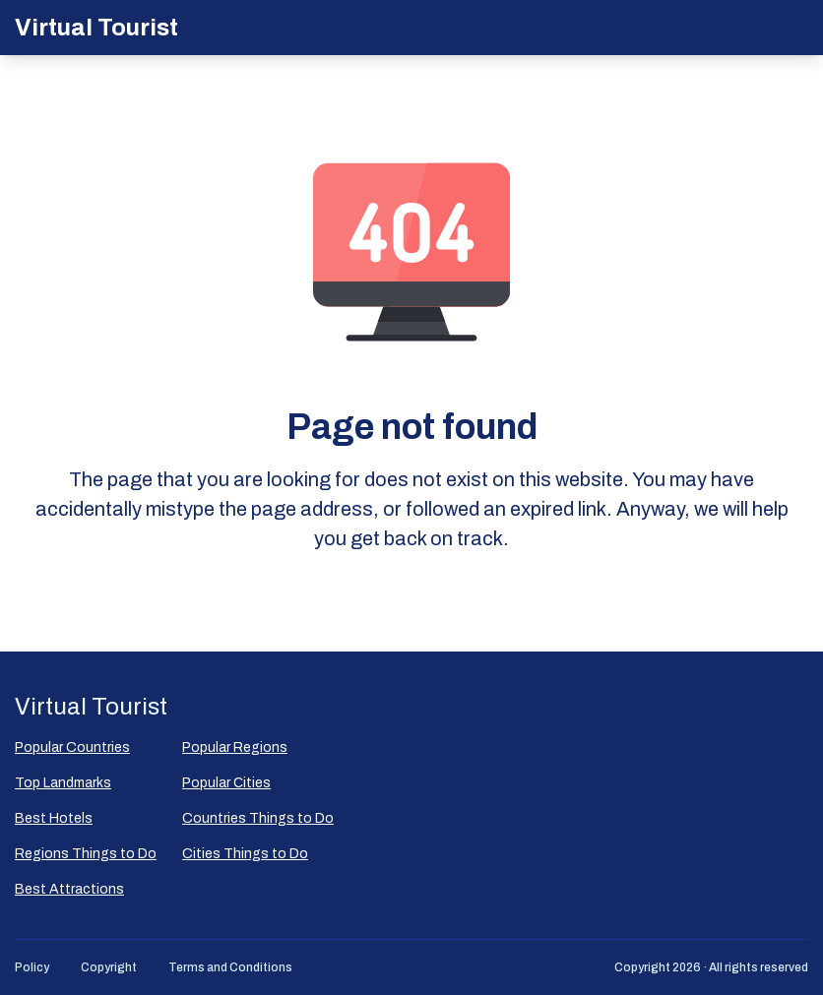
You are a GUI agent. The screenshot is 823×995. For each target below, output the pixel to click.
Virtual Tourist (96, 27)
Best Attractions (69, 889)
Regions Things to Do (86, 853)
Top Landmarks (63, 783)
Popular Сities (226, 783)
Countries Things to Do (258, 818)
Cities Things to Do (245, 853)
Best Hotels (54, 818)
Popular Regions (234, 747)
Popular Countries (72, 747)
